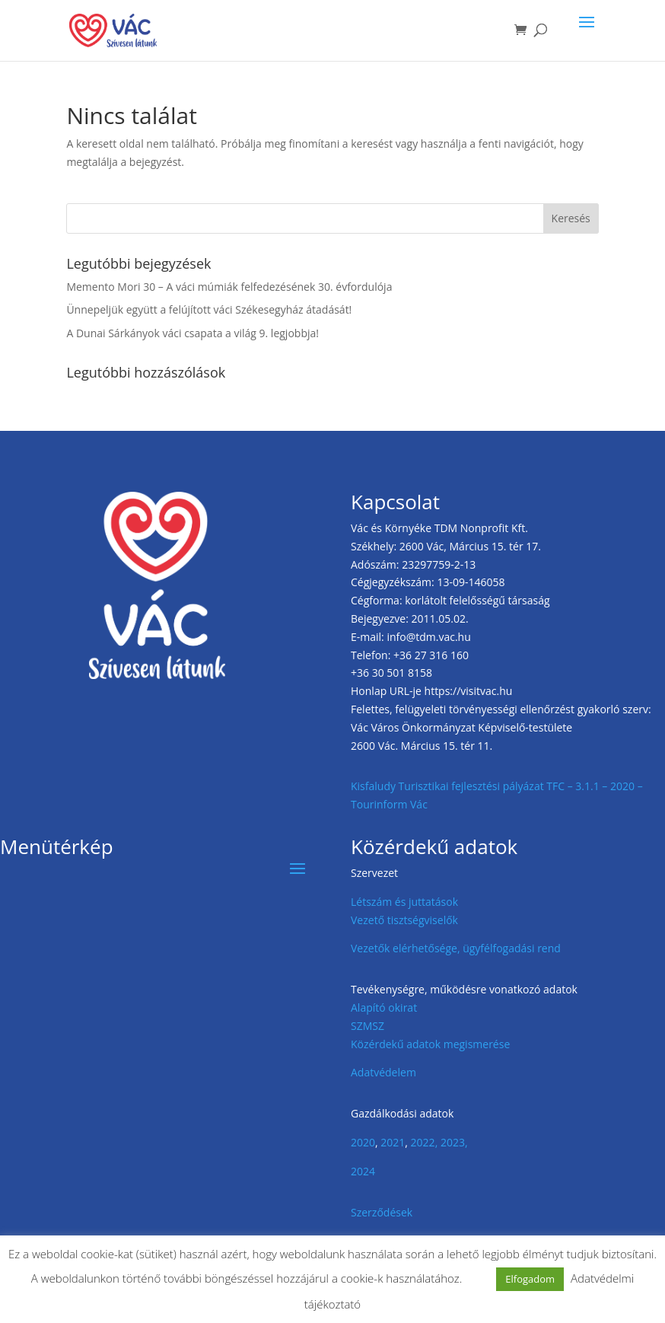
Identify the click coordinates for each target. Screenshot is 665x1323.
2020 (363, 1142)
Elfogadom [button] (530, 1279)
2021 (392, 1142)
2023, (454, 1142)
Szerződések (381, 1212)
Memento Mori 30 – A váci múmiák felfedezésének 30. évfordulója (229, 286)
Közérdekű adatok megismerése (430, 1044)
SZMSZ (367, 1026)
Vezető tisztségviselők (404, 920)
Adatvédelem (383, 1072)
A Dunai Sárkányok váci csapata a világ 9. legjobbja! (192, 333)
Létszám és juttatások (404, 901)
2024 (363, 1171)
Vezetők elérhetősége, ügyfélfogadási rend (456, 948)
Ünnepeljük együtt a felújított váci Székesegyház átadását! (209, 309)
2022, (424, 1142)
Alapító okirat (384, 1007)
